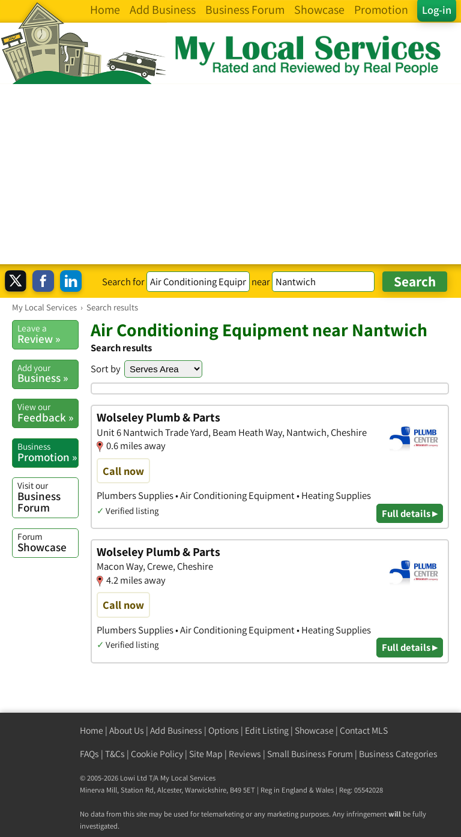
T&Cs (115, 754)
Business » (47, 373)
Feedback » (47, 412)
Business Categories (398, 754)
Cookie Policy (157, 754)
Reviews (245, 754)
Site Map (206, 754)
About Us (126, 730)
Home (91, 730)
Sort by (106, 368)
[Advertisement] (230, 174)
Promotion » (47, 452)
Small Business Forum (310, 754)
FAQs (89, 754)
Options (223, 730)
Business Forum (47, 497)
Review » (47, 334)
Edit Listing (267, 730)
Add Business (176, 730)
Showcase (47, 542)
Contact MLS (364, 730)
